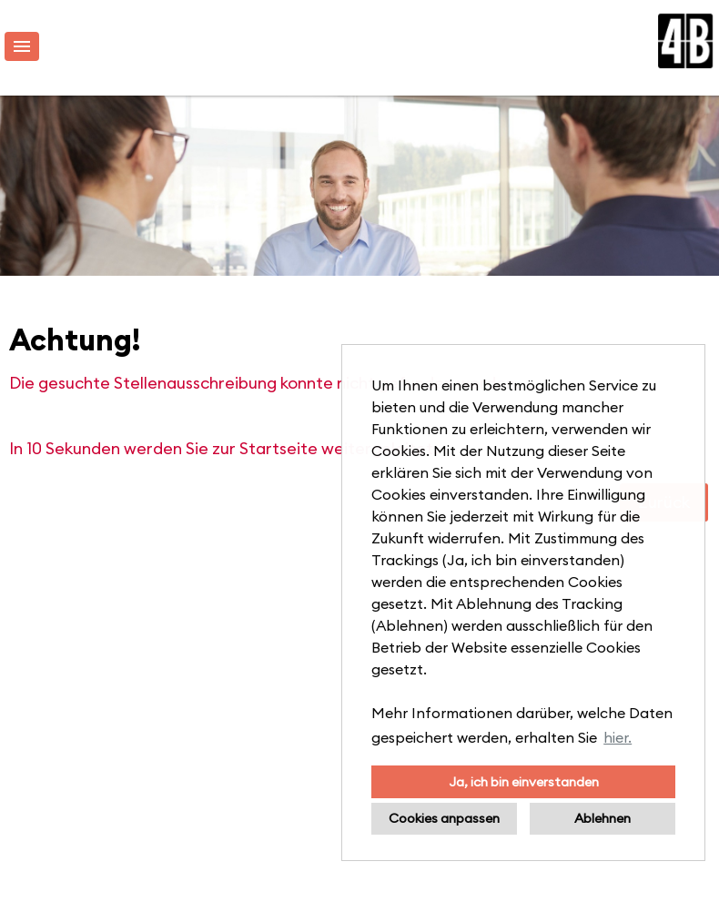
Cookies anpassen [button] (444, 818)
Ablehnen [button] (602, 818)
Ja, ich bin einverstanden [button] (524, 782)
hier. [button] (617, 737)
